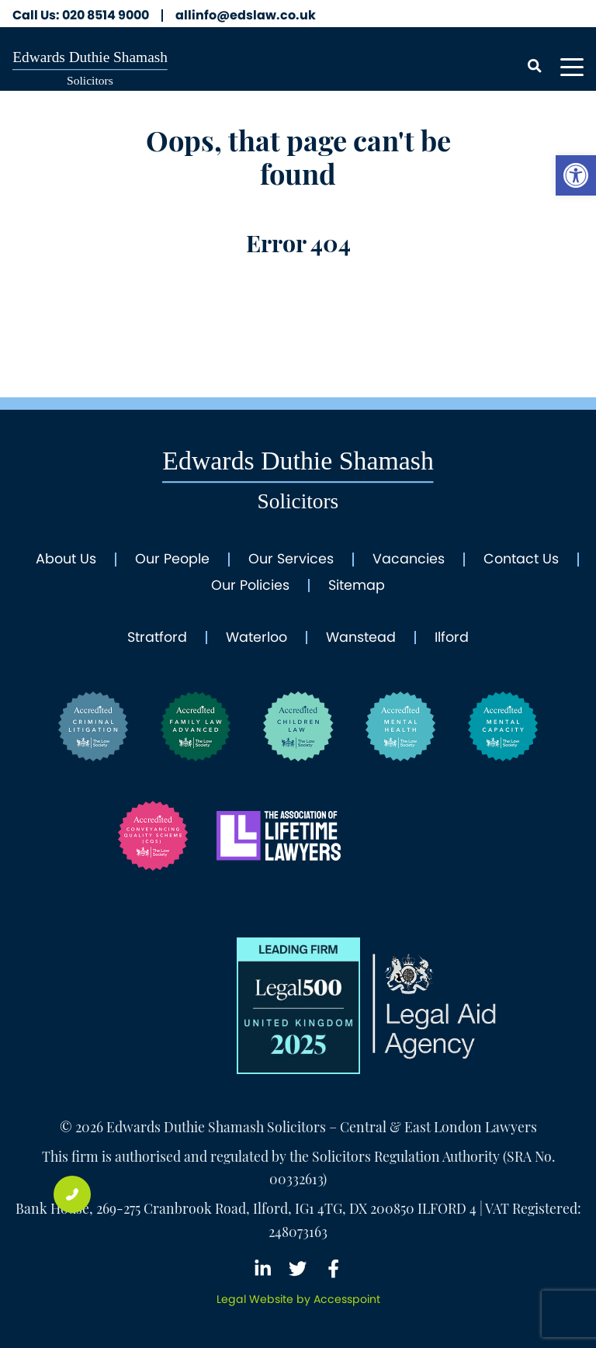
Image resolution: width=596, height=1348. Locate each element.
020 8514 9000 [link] (80, 15)
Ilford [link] (452, 638)
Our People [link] (172, 560)
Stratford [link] (157, 638)
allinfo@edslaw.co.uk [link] (245, 15)
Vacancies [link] (408, 560)
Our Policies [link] (250, 586)
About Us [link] (66, 560)
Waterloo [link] (256, 638)
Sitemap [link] (356, 586)
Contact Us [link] (521, 560)
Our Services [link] (291, 560)
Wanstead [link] (361, 638)
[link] (576, 175)
